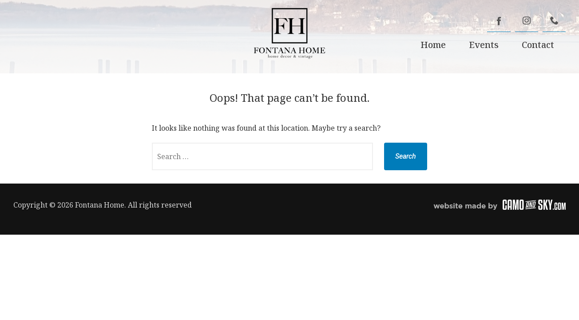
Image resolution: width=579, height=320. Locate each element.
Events (484, 45)
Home (433, 45)
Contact (538, 45)
